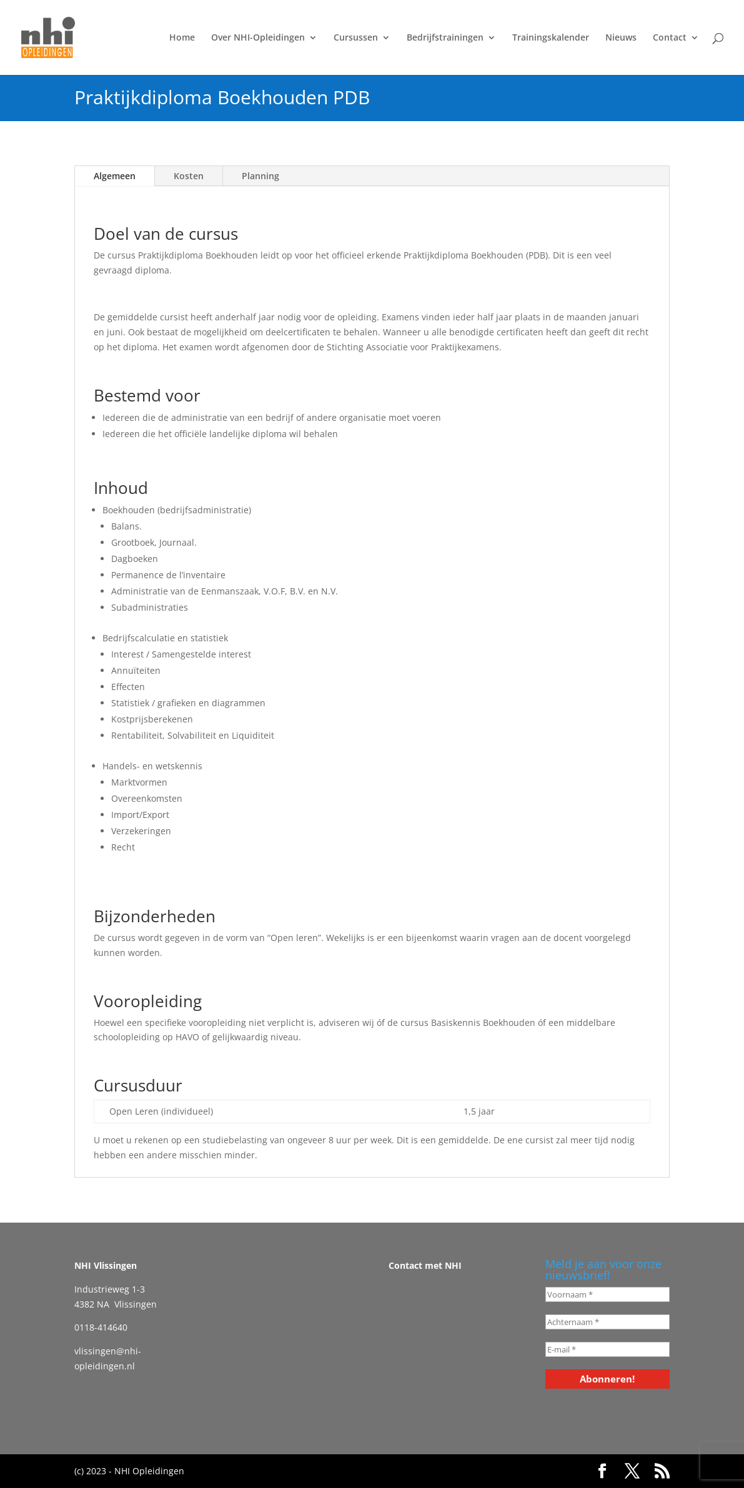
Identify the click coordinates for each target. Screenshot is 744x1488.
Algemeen (115, 176)
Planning (260, 176)
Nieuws (621, 38)
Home (182, 38)
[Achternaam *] (607, 1321)
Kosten (189, 176)
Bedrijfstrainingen (445, 38)
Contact (670, 38)
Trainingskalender (550, 38)
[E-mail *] (607, 1349)
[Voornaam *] (607, 1294)
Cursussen (356, 38)
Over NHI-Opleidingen (258, 38)
